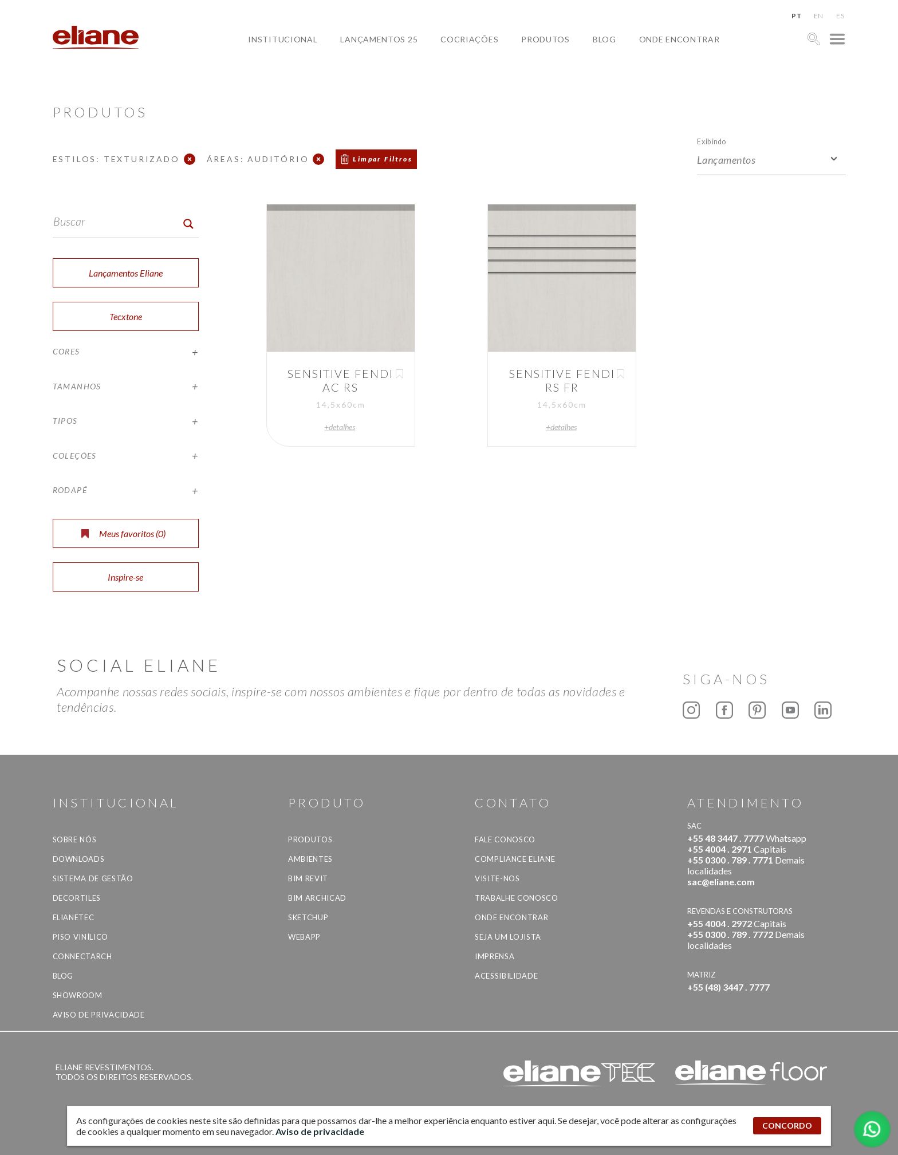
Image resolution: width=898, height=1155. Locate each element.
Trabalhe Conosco (516, 897)
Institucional (282, 39)
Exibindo (711, 141)
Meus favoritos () (123, 533)
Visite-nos (497, 878)
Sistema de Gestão (93, 878)
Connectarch (82, 956)
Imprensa (494, 956)
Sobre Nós (75, 839)
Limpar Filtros (382, 159)
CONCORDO (787, 1125)
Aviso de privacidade (99, 1014)
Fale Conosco (505, 839)
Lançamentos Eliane (126, 272)
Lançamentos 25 (379, 39)
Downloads (79, 859)
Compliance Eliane (515, 859)
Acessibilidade (506, 975)
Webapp (304, 936)
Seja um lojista (508, 936)
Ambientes (310, 859)
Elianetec (73, 917)
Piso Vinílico (80, 936)
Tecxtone (125, 316)
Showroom (78, 995)
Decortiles (77, 897)
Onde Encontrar (679, 39)
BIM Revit (308, 878)
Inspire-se (125, 576)
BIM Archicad (317, 897)
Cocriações (469, 39)
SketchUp (308, 917)
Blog (604, 39)
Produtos (545, 39)
